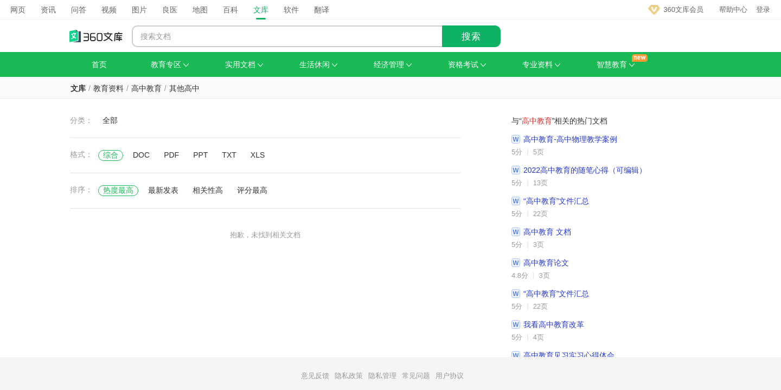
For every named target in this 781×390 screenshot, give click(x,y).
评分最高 (252, 190)
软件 (291, 9)
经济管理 (393, 64)
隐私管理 (382, 376)
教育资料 (108, 88)
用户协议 (450, 376)
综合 (110, 155)
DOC (141, 155)
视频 (109, 9)
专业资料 (541, 64)
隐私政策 (349, 376)
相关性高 (208, 190)
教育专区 (170, 64)
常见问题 (416, 376)
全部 (110, 120)
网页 (17, 9)
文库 (260, 9)
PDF (171, 155)
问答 (78, 9)
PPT (200, 155)
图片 (139, 9)
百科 (230, 9)
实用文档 (244, 64)
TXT (229, 155)
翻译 (321, 9)
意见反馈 (315, 376)
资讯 (48, 9)
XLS (258, 155)
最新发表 (163, 190)
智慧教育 (616, 64)
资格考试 (467, 64)
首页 (99, 64)
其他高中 (184, 88)
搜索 (471, 36)
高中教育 (146, 88)
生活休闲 (318, 64)
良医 (169, 9)
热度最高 (118, 190)
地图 (200, 9)
